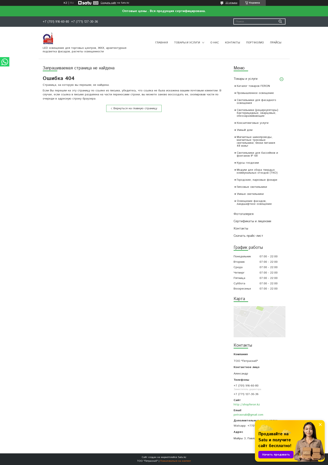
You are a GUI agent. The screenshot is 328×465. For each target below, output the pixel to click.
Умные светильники (250, 194)
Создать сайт (108, 2)
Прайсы (275, 43)
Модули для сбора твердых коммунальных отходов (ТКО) (257, 171)
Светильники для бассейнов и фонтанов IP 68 (257, 154)
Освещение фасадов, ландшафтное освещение (254, 202)
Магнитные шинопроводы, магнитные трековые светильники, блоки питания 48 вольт (256, 141)
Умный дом (244, 130)
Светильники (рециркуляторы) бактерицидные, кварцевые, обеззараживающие (257, 113)
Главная (161, 43)
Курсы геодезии (248, 163)
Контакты (232, 43)
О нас (214, 43)
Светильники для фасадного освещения (256, 101)
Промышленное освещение (255, 93)
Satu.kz (182, 457)
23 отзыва (231, 3)
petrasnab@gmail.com (248, 415)
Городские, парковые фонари (257, 180)
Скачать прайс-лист (248, 236)
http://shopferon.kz (247, 404)
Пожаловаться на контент (175, 461)
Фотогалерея (244, 214)
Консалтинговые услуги (252, 123)
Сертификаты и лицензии (252, 221)
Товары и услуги (187, 43)
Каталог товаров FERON (253, 86)
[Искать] (280, 21)
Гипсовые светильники (252, 187)
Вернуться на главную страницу (135, 108)
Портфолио (255, 43)
